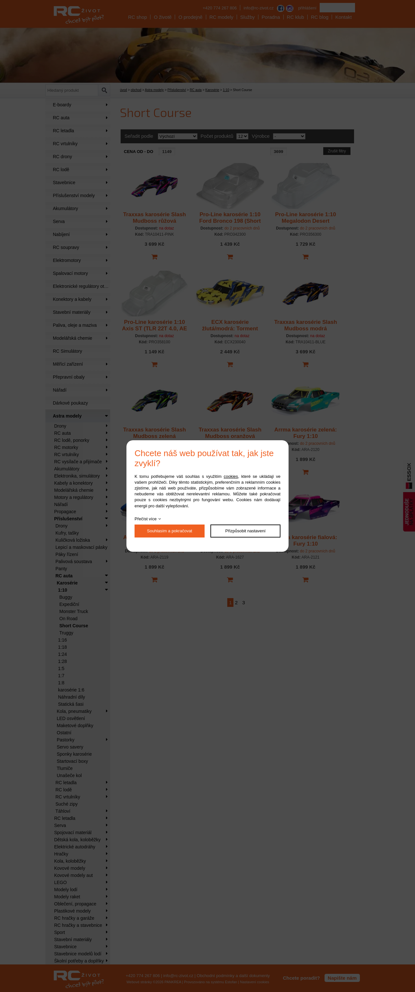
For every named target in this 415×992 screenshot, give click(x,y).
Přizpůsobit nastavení (245, 530)
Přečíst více (146, 518)
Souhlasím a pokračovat (169, 530)
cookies (231, 476)
